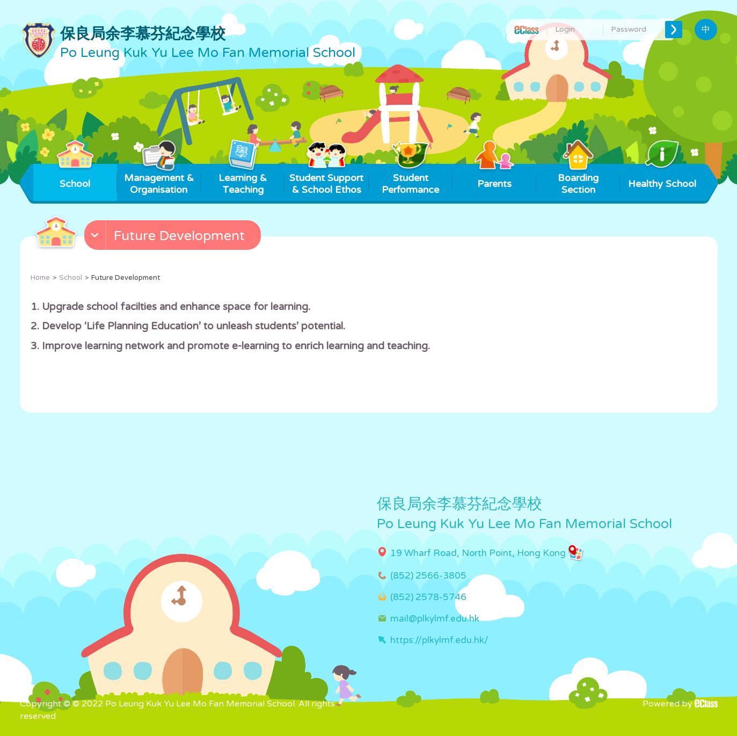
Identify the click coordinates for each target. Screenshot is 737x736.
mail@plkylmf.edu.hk (434, 618)
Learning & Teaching (242, 180)
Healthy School (662, 177)
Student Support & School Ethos (326, 180)
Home (40, 277)
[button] (174, 237)
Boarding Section (578, 180)
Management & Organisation (159, 180)
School (75, 177)
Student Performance (410, 180)
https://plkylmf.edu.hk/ (439, 640)
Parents (494, 177)
